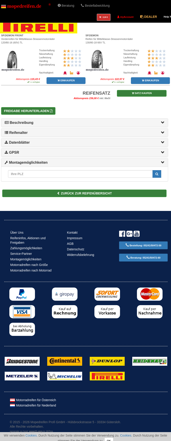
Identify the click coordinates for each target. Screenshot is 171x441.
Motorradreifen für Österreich (33, 400)
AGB (70, 243)
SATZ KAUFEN (142, 93)
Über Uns (16, 232)
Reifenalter (16, 133)
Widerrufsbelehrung (80, 255)
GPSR (12, 152)
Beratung (66, 5)
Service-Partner (21, 253)
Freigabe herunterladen (28, 111)
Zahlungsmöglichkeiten (26, 248)
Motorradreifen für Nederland (33, 405)
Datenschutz (75, 249)
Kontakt (72, 232)
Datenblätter (17, 142)
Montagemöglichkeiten (26, 162)
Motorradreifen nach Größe (29, 265)
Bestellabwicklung (95, 5)
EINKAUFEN (66, 80)
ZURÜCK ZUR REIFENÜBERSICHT (84, 193)
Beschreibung (19, 123)
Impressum (74, 238)
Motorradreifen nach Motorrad (30, 270)
